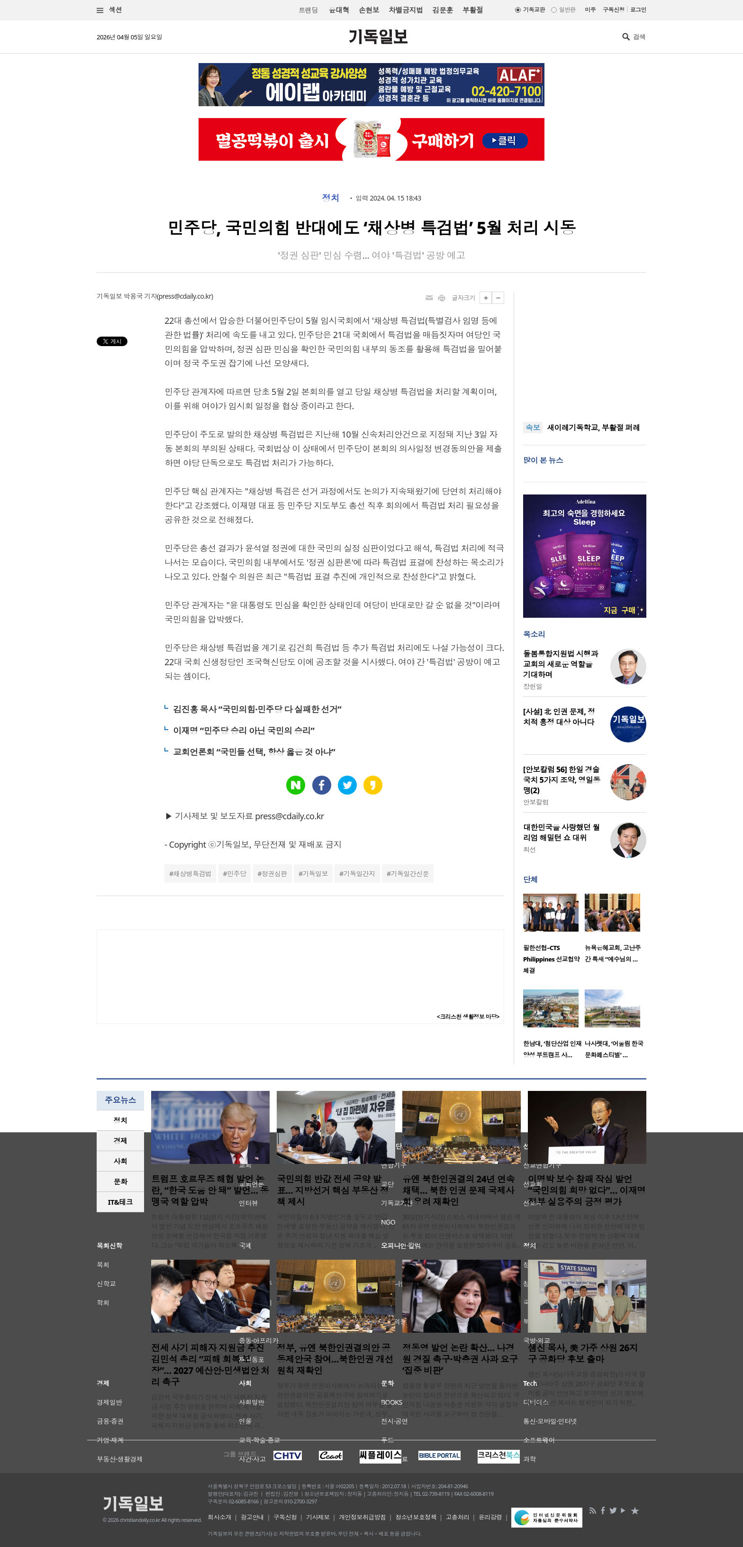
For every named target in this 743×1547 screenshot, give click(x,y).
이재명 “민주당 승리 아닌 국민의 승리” (243, 730)
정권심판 (274, 873)
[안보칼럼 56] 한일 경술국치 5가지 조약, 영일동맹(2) (561, 780)
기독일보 (315, 873)
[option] (554, 937)
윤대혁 (339, 10)
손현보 (369, 10)
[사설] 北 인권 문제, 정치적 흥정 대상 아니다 (559, 716)
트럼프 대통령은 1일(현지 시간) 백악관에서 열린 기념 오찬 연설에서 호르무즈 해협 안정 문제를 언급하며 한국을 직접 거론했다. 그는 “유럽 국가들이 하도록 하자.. (209, 1231)
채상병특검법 (192, 873)
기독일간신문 (410, 873)
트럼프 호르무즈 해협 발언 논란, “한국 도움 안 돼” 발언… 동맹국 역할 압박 (210, 1190)
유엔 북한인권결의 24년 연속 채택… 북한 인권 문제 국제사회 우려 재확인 (458, 1190)
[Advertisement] (585, 351)
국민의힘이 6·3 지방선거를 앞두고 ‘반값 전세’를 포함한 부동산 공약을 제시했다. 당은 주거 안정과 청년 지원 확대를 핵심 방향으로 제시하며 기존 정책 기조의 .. (336, 1231)
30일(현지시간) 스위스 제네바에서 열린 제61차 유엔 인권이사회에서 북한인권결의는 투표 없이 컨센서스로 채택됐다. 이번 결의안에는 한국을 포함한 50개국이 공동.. (461, 1231)
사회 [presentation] (120, 1161)
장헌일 (532, 686)
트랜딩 (308, 10)
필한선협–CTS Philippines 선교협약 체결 (551, 959)
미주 (590, 10)
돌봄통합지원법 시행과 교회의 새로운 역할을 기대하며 (560, 664)
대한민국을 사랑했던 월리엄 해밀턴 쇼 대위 (561, 832)
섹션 (109, 10)
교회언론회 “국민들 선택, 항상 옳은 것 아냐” (254, 752)
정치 (330, 198)
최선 (529, 849)
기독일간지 (359, 873)
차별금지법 (406, 10)
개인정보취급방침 (362, 1517)
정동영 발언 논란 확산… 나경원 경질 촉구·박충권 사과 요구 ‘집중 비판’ (460, 1359)
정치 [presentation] (120, 1120)
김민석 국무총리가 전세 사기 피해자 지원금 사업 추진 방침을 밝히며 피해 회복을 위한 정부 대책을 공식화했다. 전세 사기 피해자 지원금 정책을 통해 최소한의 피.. (209, 1411)
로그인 (638, 10)
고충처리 (458, 1517)
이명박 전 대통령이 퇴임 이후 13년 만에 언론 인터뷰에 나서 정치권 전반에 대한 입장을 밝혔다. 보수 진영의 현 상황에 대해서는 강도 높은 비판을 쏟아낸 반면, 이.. (586, 1231)
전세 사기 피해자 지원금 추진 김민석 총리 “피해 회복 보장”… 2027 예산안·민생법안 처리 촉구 (210, 1365)
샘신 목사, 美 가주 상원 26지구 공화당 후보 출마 (583, 1353)
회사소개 (219, 1517)
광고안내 (252, 1517)
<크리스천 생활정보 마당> (468, 1017)
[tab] (120, 1120)
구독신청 (614, 10)
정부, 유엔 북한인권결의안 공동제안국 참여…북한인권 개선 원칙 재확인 (335, 1359)
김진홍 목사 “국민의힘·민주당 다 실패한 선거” (257, 709)
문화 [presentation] (120, 1181)
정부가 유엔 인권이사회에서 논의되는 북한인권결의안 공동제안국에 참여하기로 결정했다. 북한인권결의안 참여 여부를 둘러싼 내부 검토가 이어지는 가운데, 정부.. (334, 1400)
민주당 (236, 873)
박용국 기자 (140, 296)
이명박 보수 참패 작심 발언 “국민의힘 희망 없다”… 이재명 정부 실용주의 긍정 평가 (587, 1190)
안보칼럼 (536, 801)
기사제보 (318, 1517)
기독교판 (534, 10)
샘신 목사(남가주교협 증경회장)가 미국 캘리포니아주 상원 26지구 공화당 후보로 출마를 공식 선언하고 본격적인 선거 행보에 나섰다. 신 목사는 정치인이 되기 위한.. (586, 1388)
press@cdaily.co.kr (185, 296)
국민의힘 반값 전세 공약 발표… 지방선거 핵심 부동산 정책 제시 (333, 1190)
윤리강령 (490, 1517)
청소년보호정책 (415, 1517)
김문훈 (442, 10)
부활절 (472, 10)
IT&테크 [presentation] (120, 1202)
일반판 (567, 10)
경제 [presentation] (120, 1140)
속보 (533, 427)
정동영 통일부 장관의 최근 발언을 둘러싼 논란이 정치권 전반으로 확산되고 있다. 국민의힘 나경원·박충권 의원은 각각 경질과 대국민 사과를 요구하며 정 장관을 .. (460, 1400)
